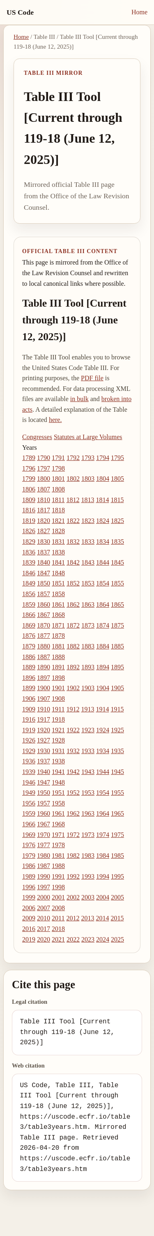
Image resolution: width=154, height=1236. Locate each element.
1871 (58, 625)
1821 (58, 520)
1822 (73, 520)
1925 (117, 730)
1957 (43, 803)
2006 (28, 907)
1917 (43, 719)
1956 (28, 803)
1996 (28, 887)
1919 (28, 730)
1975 (117, 834)
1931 (58, 750)
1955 (117, 792)
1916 (28, 719)
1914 (102, 709)
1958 (58, 803)
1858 (58, 593)
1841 (58, 562)
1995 (117, 876)
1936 (28, 761)
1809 (28, 499)
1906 (28, 698)
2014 (102, 918)
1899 (28, 687)
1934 (102, 750)
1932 (73, 750)
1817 (43, 510)
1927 (43, 740)
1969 (28, 834)
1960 (43, 813)
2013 (87, 918)
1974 (102, 834)
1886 (28, 656)
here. (55, 419)
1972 (73, 834)
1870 (43, 625)
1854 (102, 583)
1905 (117, 687)
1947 (43, 782)
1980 (43, 855)
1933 (87, 750)
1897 (43, 677)
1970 (43, 834)
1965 (117, 813)
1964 (102, 813)
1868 (58, 614)
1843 (87, 562)
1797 (43, 468)
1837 (43, 552)
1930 (43, 750)
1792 (73, 457)
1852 (73, 583)
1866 (28, 614)
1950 (43, 792)
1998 (58, 887)
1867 (43, 614)
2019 (28, 939)
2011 (58, 918)
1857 (43, 593)
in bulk (79, 398)
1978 (58, 844)
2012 (72, 918)
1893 (87, 667)
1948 (58, 782)
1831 (58, 541)
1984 (102, 855)
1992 (73, 876)
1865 (117, 604)
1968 (58, 824)
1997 (43, 887)
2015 (117, 918)
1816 (28, 510)
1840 (43, 562)
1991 (58, 876)
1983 (87, 855)
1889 (28, 667)
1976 (28, 844)
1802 (73, 478)
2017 (43, 928)
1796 (28, 468)
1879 (28, 646)
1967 (43, 824)
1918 (58, 719)
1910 (43, 709)
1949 (28, 792)
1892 (73, 667)
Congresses (37, 436)
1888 (58, 656)
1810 (43, 499)
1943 (87, 771)
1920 (43, 730)
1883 (87, 646)
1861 (58, 604)
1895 (117, 667)
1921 (58, 730)
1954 (102, 792)
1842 (73, 562)
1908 (58, 698)
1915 (117, 709)
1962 (73, 813)
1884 (102, 646)
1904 (102, 687)
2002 (73, 897)
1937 (43, 761)
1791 (58, 457)
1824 (102, 520)
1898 (58, 677)
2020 (43, 939)
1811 (58, 499)
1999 (28, 897)
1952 (73, 792)
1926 (28, 740)
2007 (43, 907)
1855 (117, 583)
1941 (58, 771)
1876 (28, 635)
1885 (117, 646)
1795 (117, 457)
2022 (73, 939)
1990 (43, 876)
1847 (43, 573)
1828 (58, 530)
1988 (58, 865)
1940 (43, 771)
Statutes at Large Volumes (88, 436)
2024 (102, 939)
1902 (73, 687)
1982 (73, 855)
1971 (58, 834)
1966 (28, 824)
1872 (73, 625)
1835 (117, 541)
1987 (43, 865)
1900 (43, 687)
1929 (28, 750)
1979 (28, 855)
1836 (28, 552)
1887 (43, 656)
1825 (117, 520)
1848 (58, 573)
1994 (102, 876)
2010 (43, 918)
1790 (43, 457)
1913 (87, 709)
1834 (102, 541)
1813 (87, 499)
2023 (87, 939)
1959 (28, 813)
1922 (73, 730)
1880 (43, 646)
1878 (58, 635)
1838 (58, 552)
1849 (28, 583)
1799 (28, 478)
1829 (28, 541)
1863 (87, 604)
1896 (28, 677)
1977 (43, 844)
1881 (58, 646)
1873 (87, 625)
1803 (87, 478)
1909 (28, 709)
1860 (43, 604)
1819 (28, 520)
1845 (117, 562)
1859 (28, 604)
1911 (58, 709)
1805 (117, 478)
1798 (58, 468)
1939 (28, 771)
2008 (58, 907)
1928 (58, 740)
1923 (87, 730)
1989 (28, 876)
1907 (43, 698)
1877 (43, 635)
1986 (28, 865)
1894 (102, 667)
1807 (43, 489)
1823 (87, 520)
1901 (58, 687)
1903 (87, 687)
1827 (43, 530)
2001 (58, 897)
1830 (43, 541)
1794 (102, 457)
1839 (28, 562)
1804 (102, 478)
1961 (58, 813)
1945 (117, 771)
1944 (102, 771)
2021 (58, 939)
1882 (73, 646)
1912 (72, 709)
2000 (43, 897)
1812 (72, 499)
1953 (87, 792)
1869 (28, 625)
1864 (102, 604)
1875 (117, 625)
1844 (102, 562)
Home (139, 12)
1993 (87, 876)
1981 (58, 855)
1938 (58, 761)
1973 (87, 834)
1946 (28, 782)
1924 (102, 730)
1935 (117, 750)
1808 (58, 489)
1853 (87, 583)
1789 (28, 457)
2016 (28, 928)
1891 (58, 667)
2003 (87, 897)
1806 (28, 489)
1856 (28, 593)
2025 (117, 939)
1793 (87, 457)
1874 (102, 625)
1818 (58, 510)
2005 (117, 897)
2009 (28, 918)
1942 (73, 771)
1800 (43, 478)
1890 (43, 667)
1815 (117, 499)
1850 (43, 583)
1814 (102, 499)
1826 (28, 530)
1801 (58, 478)
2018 (58, 928)
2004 (102, 897)
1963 (87, 813)
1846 (28, 573)
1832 (73, 541)
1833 (87, 541)
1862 (73, 604)
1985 (117, 855)
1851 (58, 583)
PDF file (92, 378)
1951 (58, 792)
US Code (20, 12)
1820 (43, 520)
